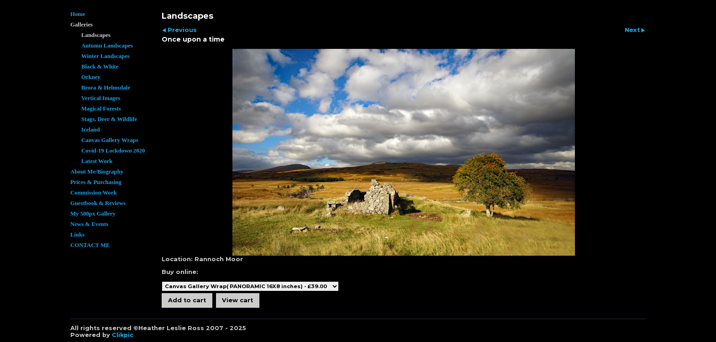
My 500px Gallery (93, 213)
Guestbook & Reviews (98, 203)
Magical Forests (101, 108)
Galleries (81, 24)
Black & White (100, 66)
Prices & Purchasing (95, 182)
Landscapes (96, 35)
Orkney (90, 77)
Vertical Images (100, 98)
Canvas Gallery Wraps (109, 140)
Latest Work (96, 161)
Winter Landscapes (105, 56)
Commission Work (93, 192)
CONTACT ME (90, 245)
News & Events (89, 224)
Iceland (90, 129)
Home (77, 14)
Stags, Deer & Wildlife (109, 119)
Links (77, 235)
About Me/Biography (96, 171)
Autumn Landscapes (107, 45)
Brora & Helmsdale (105, 87)
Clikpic (122, 334)
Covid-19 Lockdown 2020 (113, 150)
